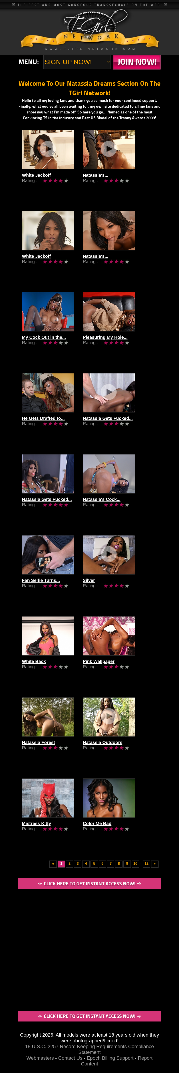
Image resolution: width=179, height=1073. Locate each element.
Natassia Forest (38, 749)
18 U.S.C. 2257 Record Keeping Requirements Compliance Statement (89, 1049)
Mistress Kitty (36, 830)
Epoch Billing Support (111, 1058)
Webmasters (40, 1058)
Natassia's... (104, 181)
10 (135, 863)
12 (147, 863)
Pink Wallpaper (108, 668)
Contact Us (70, 1058)
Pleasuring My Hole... (114, 343)
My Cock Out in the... (44, 343)
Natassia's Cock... (110, 506)
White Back (34, 668)
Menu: (28, 61)
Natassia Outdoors (111, 749)
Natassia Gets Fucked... (117, 424)
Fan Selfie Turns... (41, 587)
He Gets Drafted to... (43, 424)
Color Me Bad (106, 830)
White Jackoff (36, 181)
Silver (98, 587)
